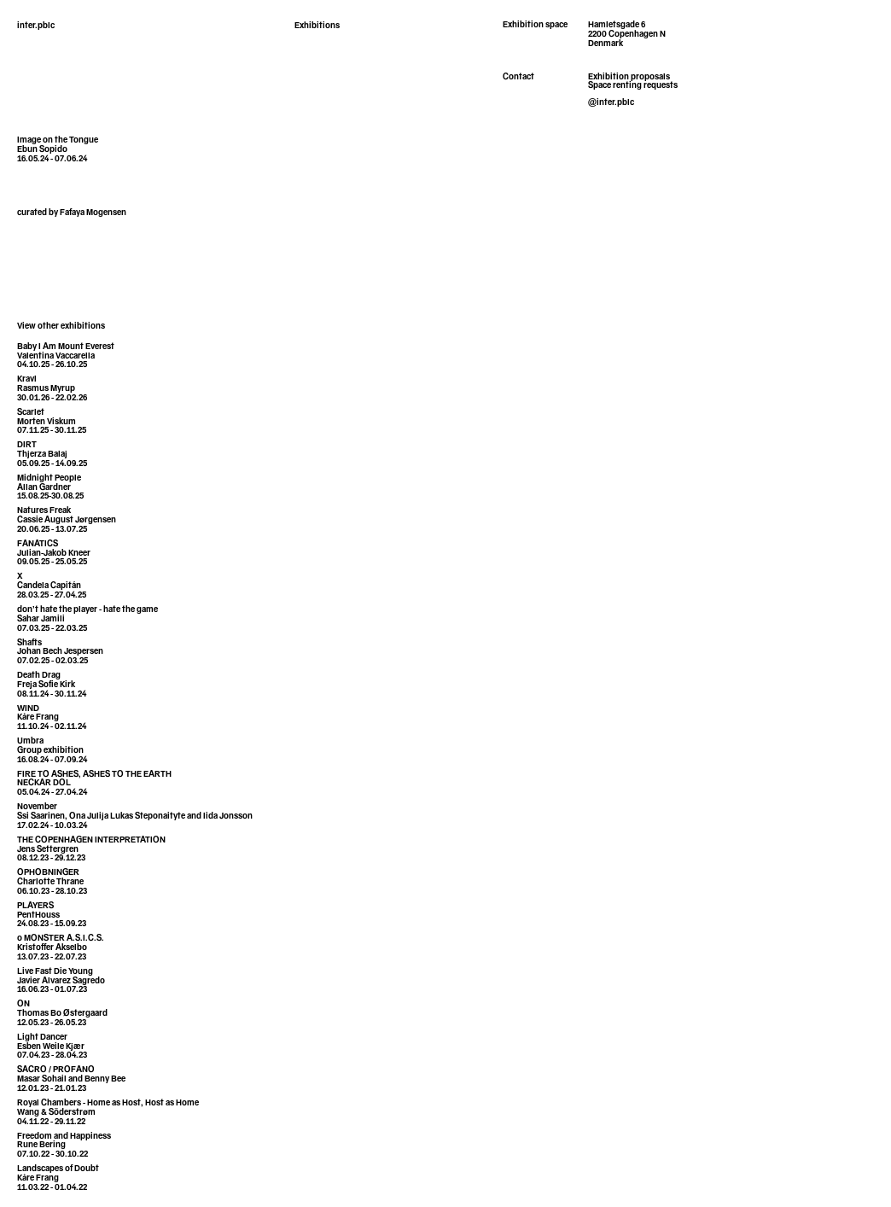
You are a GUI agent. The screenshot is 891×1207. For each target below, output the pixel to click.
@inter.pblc (611, 103)
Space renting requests (633, 86)
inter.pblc (36, 26)
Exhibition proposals (629, 77)
